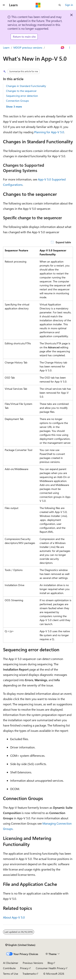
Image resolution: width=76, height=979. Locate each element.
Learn (6, 47)
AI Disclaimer (10, 963)
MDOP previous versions (27, 47)
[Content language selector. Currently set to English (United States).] (20, 945)
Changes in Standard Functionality (26, 86)
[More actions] (69, 48)
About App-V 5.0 (14, 917)
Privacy (24, 968)
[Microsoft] (38, 5)
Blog (50, 963)
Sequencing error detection (22, 96)
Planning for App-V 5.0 (49, 132)
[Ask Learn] (62, 48)
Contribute (9, 968)
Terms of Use (10, 973)
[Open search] (59, 5)
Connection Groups (17, 100)
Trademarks (29, 973)
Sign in (69, 5)
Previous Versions (33, 963)
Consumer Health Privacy (50, 968)
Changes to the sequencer (21, 91)
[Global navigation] (4, 5)
